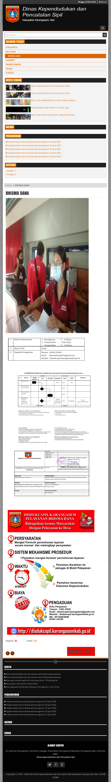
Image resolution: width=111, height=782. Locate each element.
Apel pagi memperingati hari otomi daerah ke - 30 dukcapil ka (31, 680)
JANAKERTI (10, 60)
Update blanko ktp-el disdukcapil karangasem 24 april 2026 (33, 152)
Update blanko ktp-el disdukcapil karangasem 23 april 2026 (33, 156)
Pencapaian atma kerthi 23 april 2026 (20, 683)
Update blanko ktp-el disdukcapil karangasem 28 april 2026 (33, 145)
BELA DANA (11, 51)
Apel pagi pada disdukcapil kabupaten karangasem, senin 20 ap (31, 687)
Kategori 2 (11, 174)
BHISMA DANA (14, 56)
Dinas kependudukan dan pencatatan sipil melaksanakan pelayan (32, 674)
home (8, 185)
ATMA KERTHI (11, 47)
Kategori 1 (11, 170)
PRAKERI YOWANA (13, 64)
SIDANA (9, 68)
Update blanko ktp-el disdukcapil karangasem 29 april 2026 (33, 141)
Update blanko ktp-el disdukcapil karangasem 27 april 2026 (33, 149)
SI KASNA (10, 73)
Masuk (103, 2)
